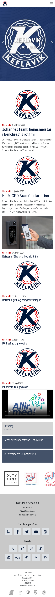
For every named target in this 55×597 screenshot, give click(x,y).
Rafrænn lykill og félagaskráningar (21, 300)
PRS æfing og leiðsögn (15, 343)
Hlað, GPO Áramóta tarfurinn (25, 195)
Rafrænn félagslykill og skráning (20, 256)
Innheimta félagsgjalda (15, 387)
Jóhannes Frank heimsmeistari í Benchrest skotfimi (27, 132)
